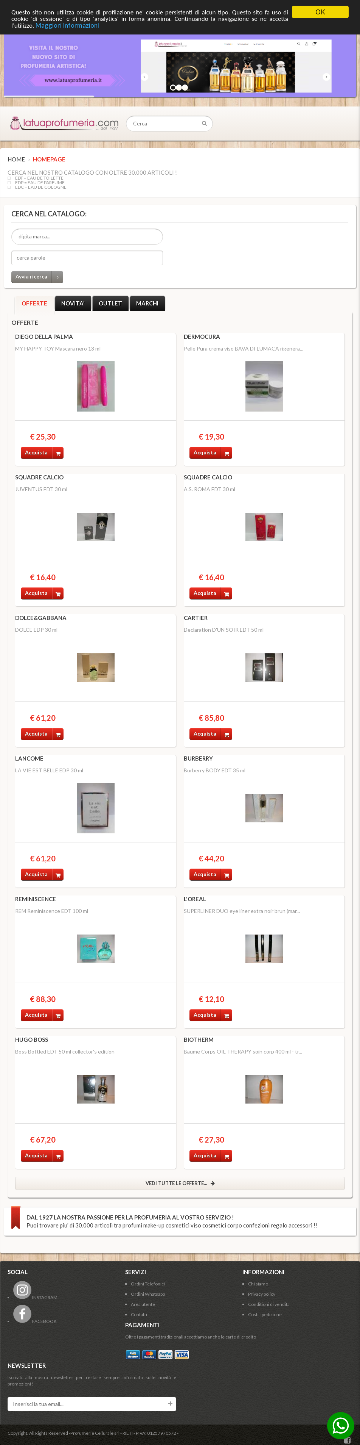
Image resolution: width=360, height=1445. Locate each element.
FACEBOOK (35, 1321)
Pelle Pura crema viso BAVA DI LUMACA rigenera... (243, 348)
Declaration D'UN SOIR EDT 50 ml (224, 629)
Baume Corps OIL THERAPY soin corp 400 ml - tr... (243, 1051)
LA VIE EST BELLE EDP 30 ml (49, 770)
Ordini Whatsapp (148, 1294)
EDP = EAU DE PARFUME (40, 182)
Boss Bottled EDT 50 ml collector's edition (65, 1051)
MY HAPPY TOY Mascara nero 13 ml (58, 348)
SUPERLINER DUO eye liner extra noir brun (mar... (242, 911)
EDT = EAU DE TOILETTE (39, 178)
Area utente (143, 1304)
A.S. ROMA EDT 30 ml (209, 489)
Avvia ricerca (39, 277)
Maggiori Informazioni (67, 25)
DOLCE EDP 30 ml (36, 629)
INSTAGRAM (35, 1297)
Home (16, 159)
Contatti (139, 1314)
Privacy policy (261, 1294)
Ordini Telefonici (148, 1284)
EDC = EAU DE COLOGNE (41, 187)
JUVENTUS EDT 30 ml (41, 489)
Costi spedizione (265, 1314)
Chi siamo (258, 1284)
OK (320, 12)
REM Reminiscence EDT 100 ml (51, 911)
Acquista (44, 453)
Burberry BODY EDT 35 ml (214, 770)
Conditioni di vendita (269, 1304)
